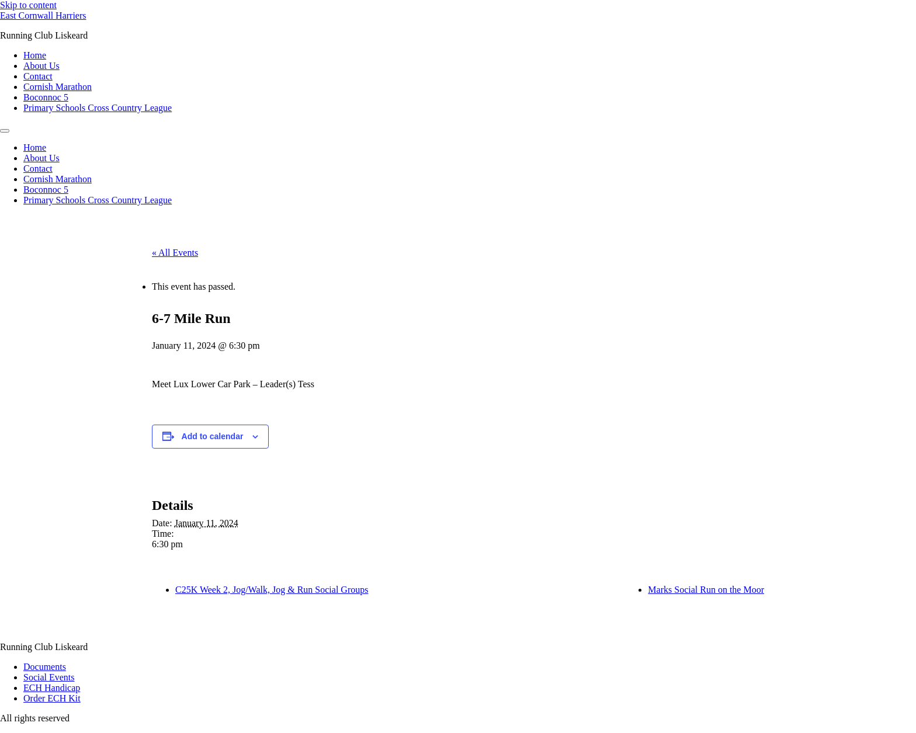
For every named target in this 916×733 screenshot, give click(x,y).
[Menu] (4, 131)
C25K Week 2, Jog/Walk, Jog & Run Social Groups (271, 590)
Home (34, 55)
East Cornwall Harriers (43, 15)
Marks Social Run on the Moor (706, 590)
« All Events (175, 253)
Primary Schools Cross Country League (97, 108)
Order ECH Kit (52, 698)
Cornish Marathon (57, 87)
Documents (44, 667)
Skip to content (28, 5)
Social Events (49, 677)
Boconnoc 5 (45, 97)
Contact (38, 76)
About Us (41, 66)
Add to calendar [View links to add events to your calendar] (213, 436)
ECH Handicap (51, 688)
